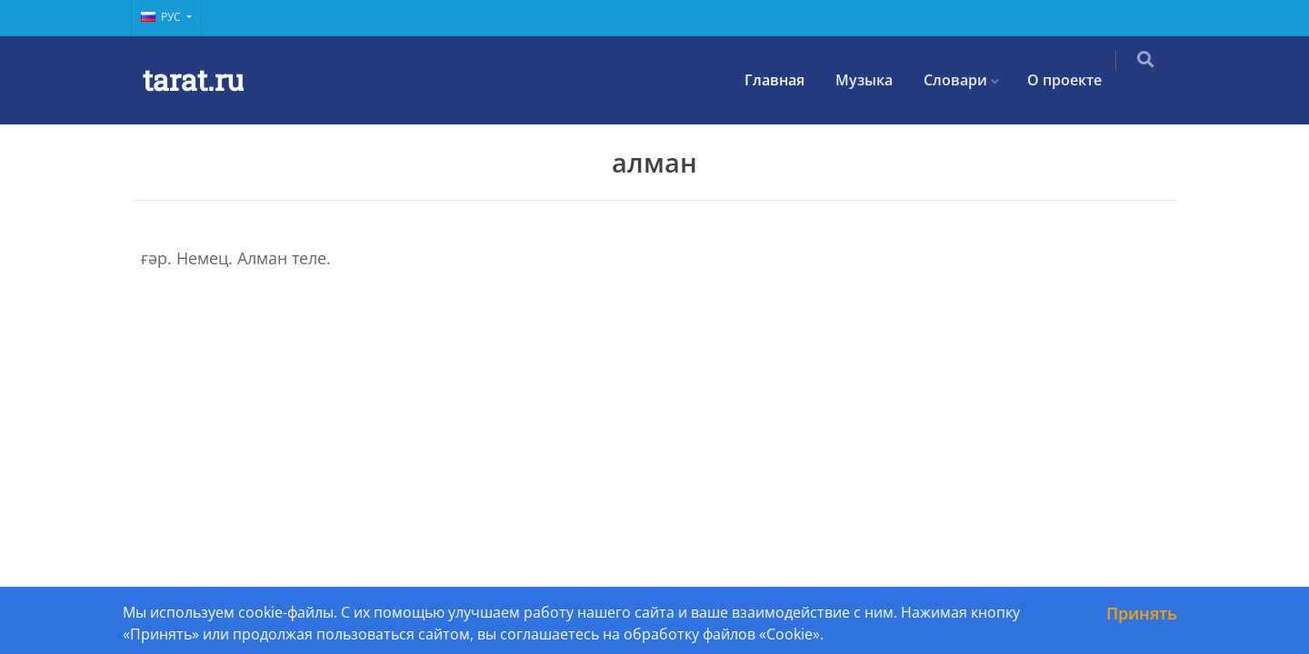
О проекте (1077, 80)
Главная (787, 80)
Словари (968, 80)
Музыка (876, 80)
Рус (162, 17)
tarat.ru (193, 79)
